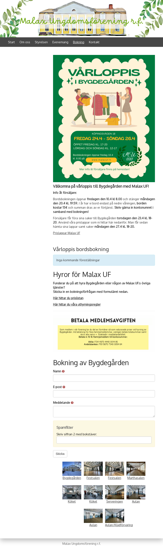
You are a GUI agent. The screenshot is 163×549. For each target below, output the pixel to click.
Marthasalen (136, 478)
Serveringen (114, 501)
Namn (59, 371)
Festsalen (93, 478)
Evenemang (60, 42)
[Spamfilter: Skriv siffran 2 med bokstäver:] (104, 440)
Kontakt (94, 42)
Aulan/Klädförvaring (119, 525)
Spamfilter (64, 427)
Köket (72, 501)
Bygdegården (72, 478)
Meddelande (63, 402)
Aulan (136, 501)
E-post (59, 387)
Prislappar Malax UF (66, 233)
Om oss (25, 42)
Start (11, 42)
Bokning (78, 42)
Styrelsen (41, 42)
